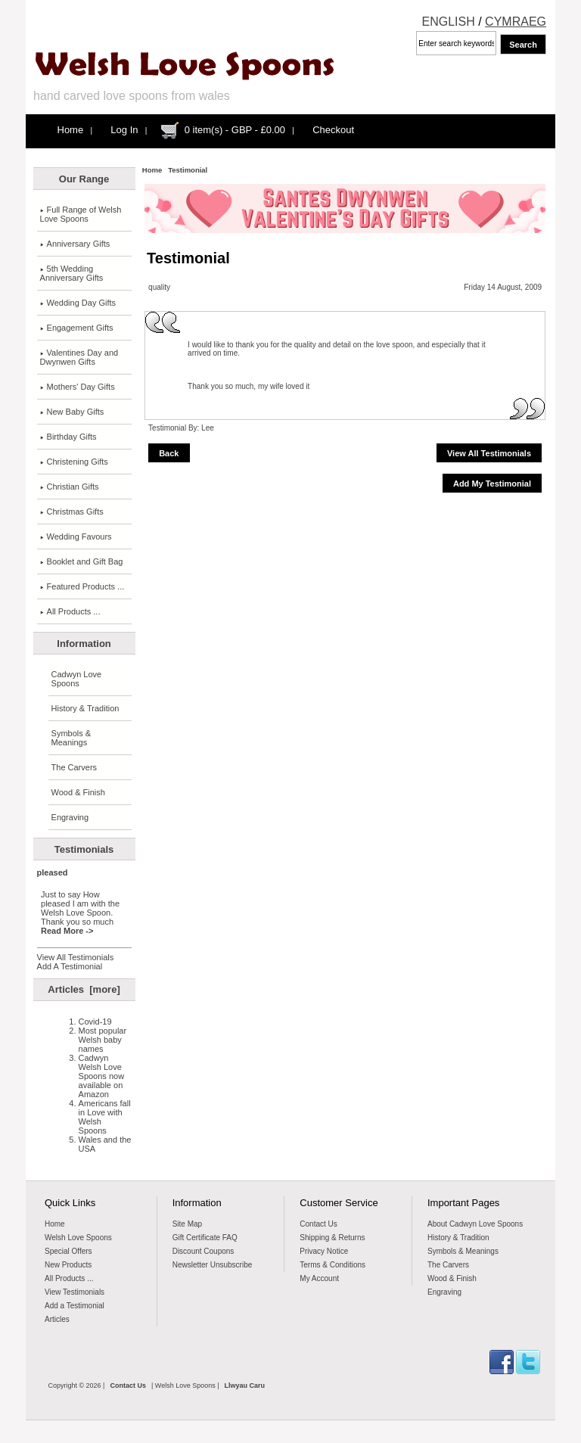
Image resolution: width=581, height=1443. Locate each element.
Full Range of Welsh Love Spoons (81, 214)
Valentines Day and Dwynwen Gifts (79, 357)
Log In (124, 129)
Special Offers (68, 1251)
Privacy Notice (324, 1251)
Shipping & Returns (332, 1237)
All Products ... (70, 611)
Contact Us (318, 1224)
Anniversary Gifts (75, 243)
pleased (52, 872)
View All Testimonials (75, 957)
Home (70, 129)
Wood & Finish (78, 792)
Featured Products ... (82, 586)
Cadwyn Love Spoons (76, 679)
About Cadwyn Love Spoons (475, 1224)
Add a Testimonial (74, 1305)
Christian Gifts (69, 486)
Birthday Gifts (68, 436)
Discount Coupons (203, 1251)
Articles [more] (84, 989)
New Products (68, 1265)
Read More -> (67, 930)
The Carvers (74, 767)
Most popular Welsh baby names (103, 1039)
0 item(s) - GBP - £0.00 (235, 129)
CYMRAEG (515, 21)
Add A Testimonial (70, 966)
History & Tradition (85, 708)
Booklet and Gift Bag (81, 561)
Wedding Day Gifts (78, 302)
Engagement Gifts (76, 327)
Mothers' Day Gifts (77, 386)
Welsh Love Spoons (78, 1237)
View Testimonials (74, 1292)
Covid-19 (95, 1021)
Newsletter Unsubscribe (212, 1265)
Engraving (70, 817)
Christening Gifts (74, 461)
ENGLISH (448, 21)
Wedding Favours (76, 536)
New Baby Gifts (72, 411)
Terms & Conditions (332, 1265)
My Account (319, 1278)
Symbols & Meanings (71, 738)
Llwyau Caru (245, 1385)
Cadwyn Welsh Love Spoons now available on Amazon (102, 1076)
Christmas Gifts (72, 511)
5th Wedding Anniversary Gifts (72, 273)
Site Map (187, 1224)
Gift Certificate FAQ (205, 1237)
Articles (57, 1319)
